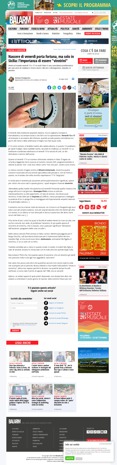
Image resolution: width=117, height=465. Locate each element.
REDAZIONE (47, 12)
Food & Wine (17, 438)
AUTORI (55, 12)
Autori (62, 435)
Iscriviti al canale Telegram (56, 323)
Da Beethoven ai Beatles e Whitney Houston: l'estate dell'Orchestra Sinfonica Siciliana (92, 288)
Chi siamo (63, 429)
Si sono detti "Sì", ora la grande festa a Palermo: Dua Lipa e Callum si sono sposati (64, 368)
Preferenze (79, 459)
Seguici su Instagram (54, 308)
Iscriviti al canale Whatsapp (56, 318)
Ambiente (36, 429)
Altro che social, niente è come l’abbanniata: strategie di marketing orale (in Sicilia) (41, 401)
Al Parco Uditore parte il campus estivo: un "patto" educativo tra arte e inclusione (64, 401)
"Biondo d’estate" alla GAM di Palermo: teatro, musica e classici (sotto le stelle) (93, 156)
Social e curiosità (71, 49)
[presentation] (26, 315)
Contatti (62, 438)
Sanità (14, 446)
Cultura (15, 429)
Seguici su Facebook (53, 303)
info (98, 448)
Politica (15, 443)
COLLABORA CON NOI (81, 12)
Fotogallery (68, 33)
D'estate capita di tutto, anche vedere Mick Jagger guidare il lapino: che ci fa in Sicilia (19, 401)
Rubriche (56, 33)
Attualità (15, 441)
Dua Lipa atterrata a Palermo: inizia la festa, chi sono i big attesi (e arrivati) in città (19, 368)
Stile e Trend (61, 49)
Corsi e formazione (25, 33)
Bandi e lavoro (43, 33)
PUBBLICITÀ (38, 12)
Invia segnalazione (66, 441)
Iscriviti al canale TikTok (55, 313)
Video (78, 33)
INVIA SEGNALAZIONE (66, 12)
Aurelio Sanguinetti (38, 376)
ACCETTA (69, 458)
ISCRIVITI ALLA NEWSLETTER (93, 212)
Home (55, 49)
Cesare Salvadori (38, 409)
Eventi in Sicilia (18, 432)
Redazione (14, 376)
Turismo (15, 435)
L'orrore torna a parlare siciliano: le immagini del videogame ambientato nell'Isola (41, 368)
